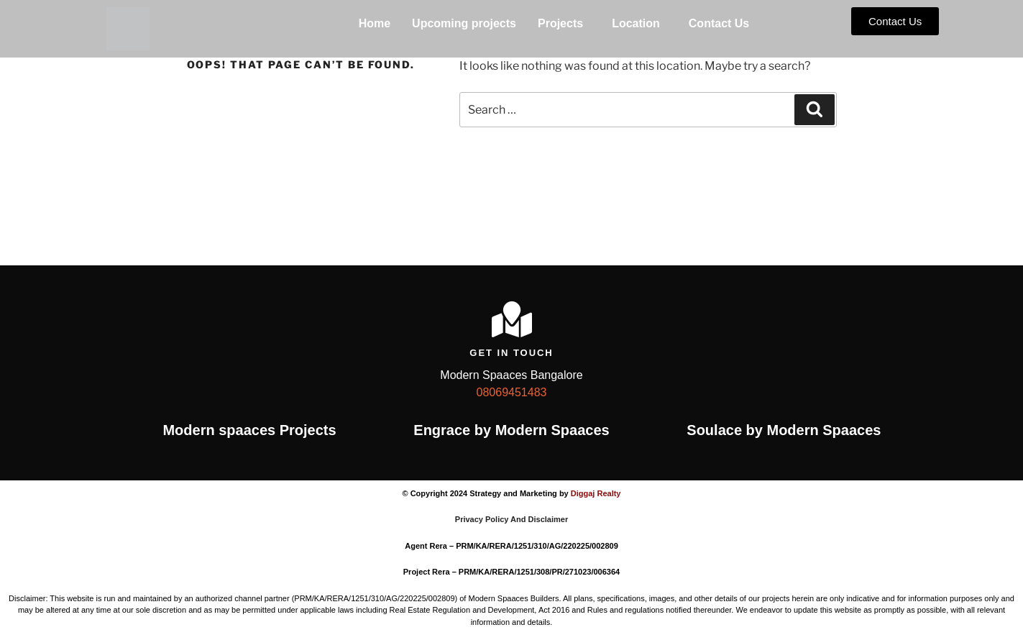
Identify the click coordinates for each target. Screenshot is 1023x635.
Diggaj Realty (596, 493)
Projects (560, 23)
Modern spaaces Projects (249, 430)
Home (374, 23)
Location (636, 23)
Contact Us (719, 23)
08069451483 (512, 392)
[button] (564, 23)
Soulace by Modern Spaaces (784, 430)
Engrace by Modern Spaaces (511, 430)
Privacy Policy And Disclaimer (511, 519)
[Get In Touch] (512, 319)
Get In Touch (511, 352)
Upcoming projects (464, 23)
